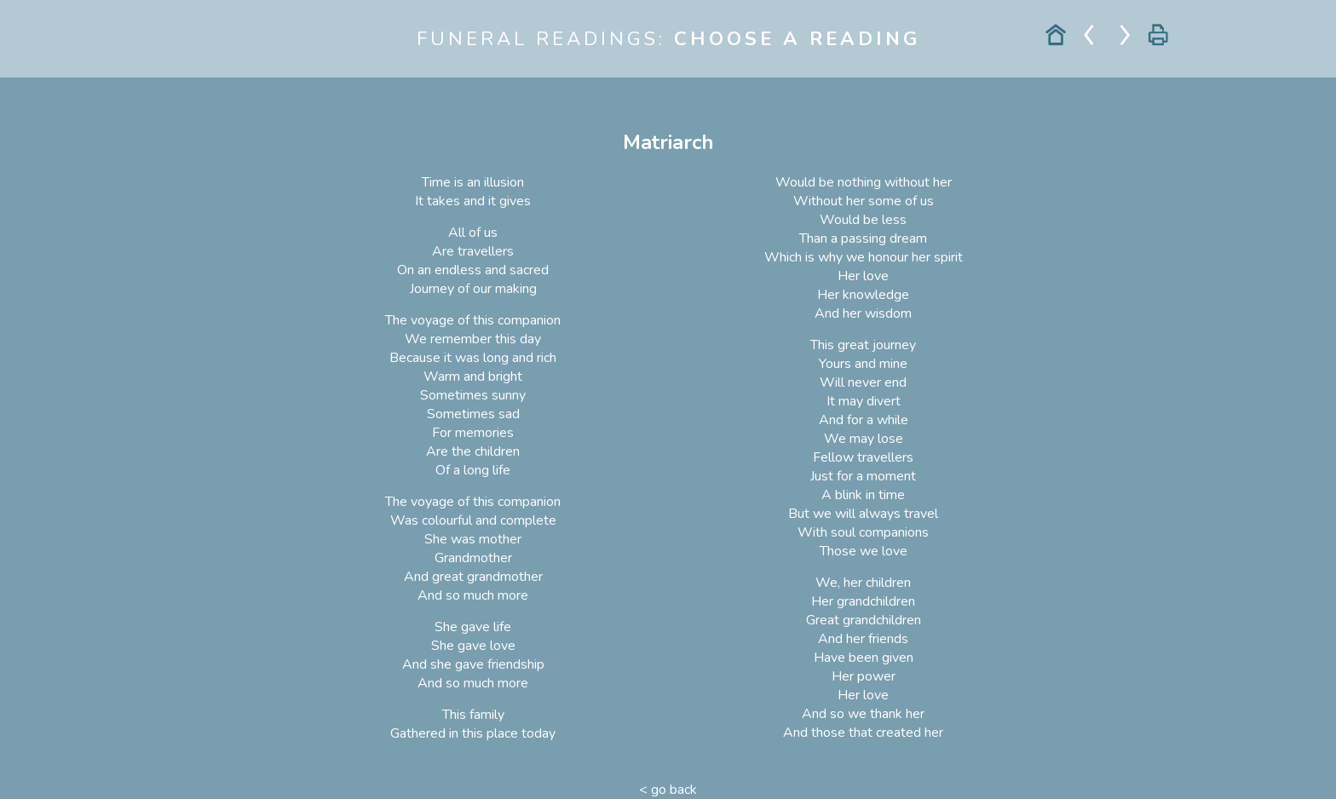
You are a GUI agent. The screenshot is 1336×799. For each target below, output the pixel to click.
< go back (668, 789)
